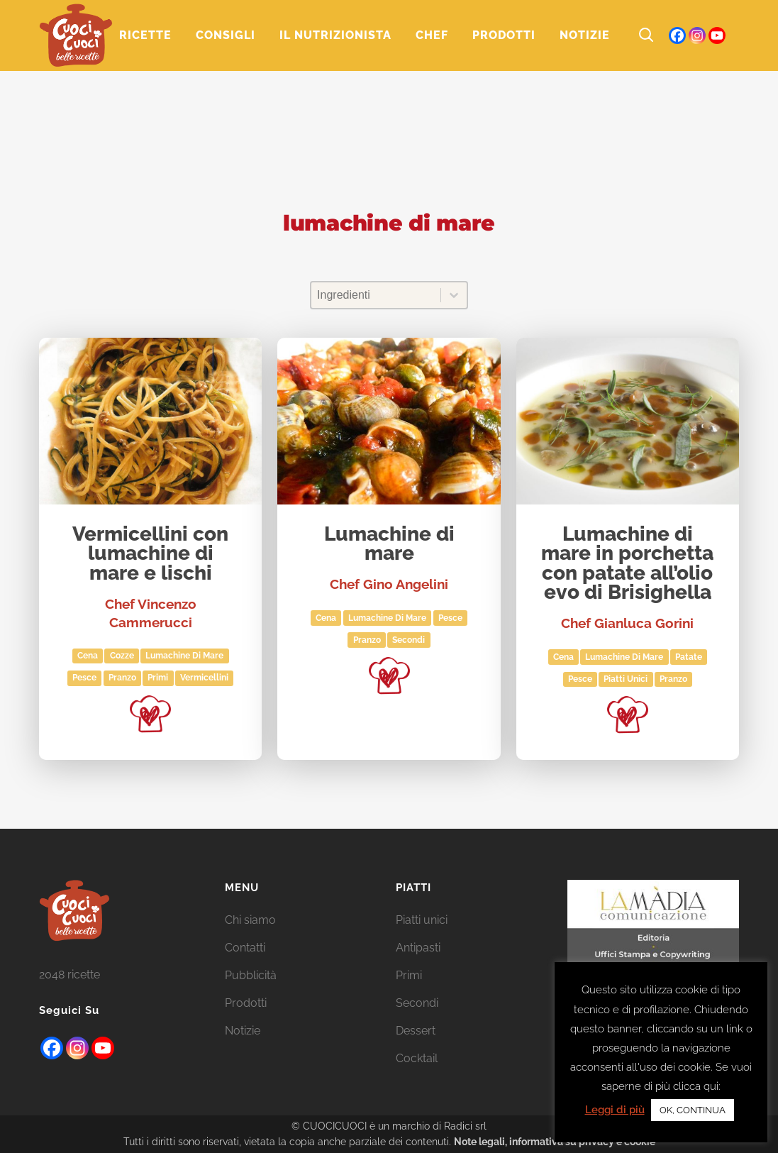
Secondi (408, 640)
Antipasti (418, 947)
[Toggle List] (454, 295)
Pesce (84, 678)
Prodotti (246, 1003)
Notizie (242, 1030)
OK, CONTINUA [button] (693, 1110)
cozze (122, 656)
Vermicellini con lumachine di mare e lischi (150, 554)
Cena (87, 656)
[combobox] (375, 295)
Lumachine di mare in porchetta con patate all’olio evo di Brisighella (627, 564)
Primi (158, 678)
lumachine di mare (184, 656)
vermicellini (204, 678)
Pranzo (122, 678)
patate (688, 657)
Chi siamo (250, 920)
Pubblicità (251, 975)
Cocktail (417, 1058)
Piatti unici (626, 679)
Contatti (245, 947)
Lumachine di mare (389, 544)
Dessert (415, 1030)
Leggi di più (615, 1109)
